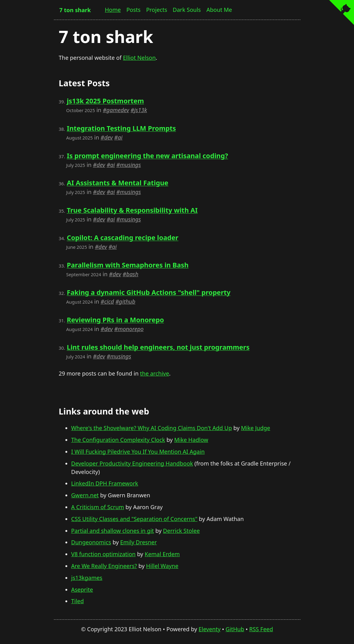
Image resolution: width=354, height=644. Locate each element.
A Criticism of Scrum (97, 507)
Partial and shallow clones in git (112, 530)
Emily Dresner (138, 542)
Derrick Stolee (181, 530)
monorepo (131, 329)
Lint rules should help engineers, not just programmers (158, 347)
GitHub (235, 629)
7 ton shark (75, 10)
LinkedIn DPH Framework (104, 483)
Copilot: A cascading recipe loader (122, 237)
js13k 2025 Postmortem (105, 100)
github (127, 301)
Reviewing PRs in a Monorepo (115, 319)
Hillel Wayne (162, 566)
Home (113, 9)
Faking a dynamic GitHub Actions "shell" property (148, 292)
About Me (219, 9)
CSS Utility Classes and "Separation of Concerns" (134, 519)
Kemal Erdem (162, 554)
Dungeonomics (91, 542)
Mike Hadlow (191, 439)
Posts (133, 9)
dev (108, 137)
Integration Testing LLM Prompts (121, 128)
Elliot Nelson (139, 57)
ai (120, 137)
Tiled (77, 601)
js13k (140, 110)
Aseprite (82, 589)
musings (130, 164)
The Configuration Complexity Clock (118, 439)
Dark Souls (187, 9)
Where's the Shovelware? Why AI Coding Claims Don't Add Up (151, 428)
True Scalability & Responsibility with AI (132, 210)
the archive (154, 373)
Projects (156, 9)
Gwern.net (85, 495)
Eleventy (210, 629)
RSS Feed (261, 629)
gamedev (117, 110)
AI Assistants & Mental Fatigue (117, 182)
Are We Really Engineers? (104, 566)
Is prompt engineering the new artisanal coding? (147, 155)
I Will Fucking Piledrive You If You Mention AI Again (138, 451)
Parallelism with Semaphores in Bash (127, 264)
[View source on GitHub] (341, 13)
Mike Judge (255, 428)
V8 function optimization (103, 554)
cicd (109, 301)
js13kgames (86, 577)
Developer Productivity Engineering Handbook (132, 463)
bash (132, 274)
